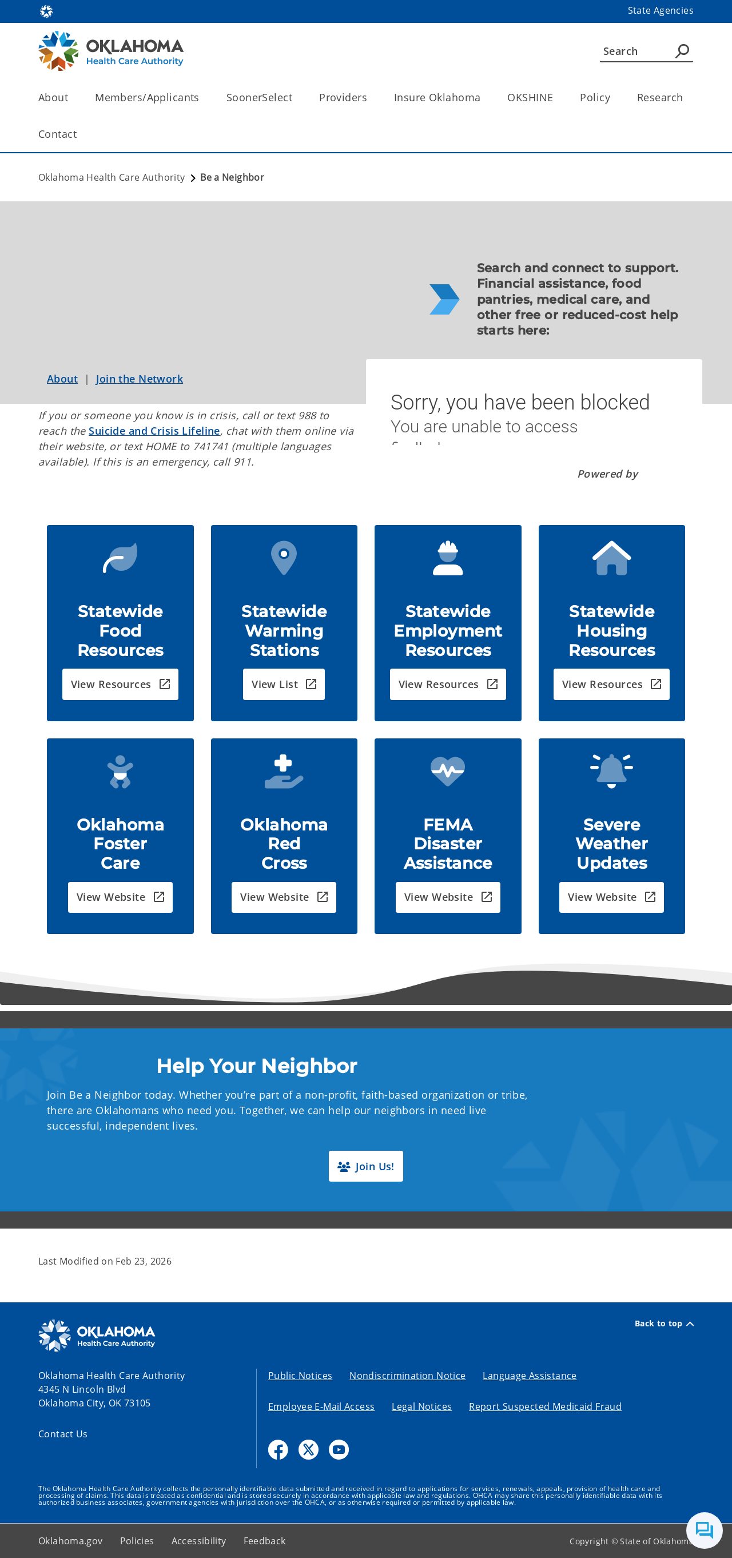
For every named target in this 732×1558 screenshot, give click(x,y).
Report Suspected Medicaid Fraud (545, 1406)
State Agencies (661, 10)
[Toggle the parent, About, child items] (71, 97)
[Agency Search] (682, 50)
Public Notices (300, 1375)
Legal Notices (422, 1406)
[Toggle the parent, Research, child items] (686, 97)
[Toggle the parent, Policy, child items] (614, 97)
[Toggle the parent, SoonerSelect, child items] (296, 97)
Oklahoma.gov (70, 1541)
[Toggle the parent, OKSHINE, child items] (556, 97)
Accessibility (199, 1541)
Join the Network (139, 378)
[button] (120, 684)
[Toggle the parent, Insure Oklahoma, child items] (484, 97)
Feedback (265, 1541)
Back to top (664, 1323)
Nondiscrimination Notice (407, 1375)
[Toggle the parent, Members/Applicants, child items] (203, 97)
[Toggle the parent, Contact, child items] (80, 134)
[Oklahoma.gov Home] (46, 10)
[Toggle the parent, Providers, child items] (371, 97)
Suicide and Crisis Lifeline (154, 431)
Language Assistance (529, 1375)
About (62, 378)
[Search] (646, 50)
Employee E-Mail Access (321, 1406)
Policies (137, 1541)
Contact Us (63, 1434)
